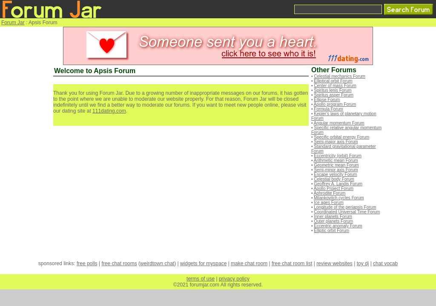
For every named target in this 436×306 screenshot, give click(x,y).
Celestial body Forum (334, 179)
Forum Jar (13, 23)
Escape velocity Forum (335, 174)
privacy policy (234, 279)
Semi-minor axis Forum (336, 169)
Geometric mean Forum (336, 165)
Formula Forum (328, 109)
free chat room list (292, 263)
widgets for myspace (203, 263)
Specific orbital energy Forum (341, 137)
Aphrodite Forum (329, 193)
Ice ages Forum (328, 202)
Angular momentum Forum (339, 123)
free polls (87, 263)
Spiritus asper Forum (333, 95)
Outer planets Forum (333, 221)
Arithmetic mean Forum (336, 160)
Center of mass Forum (335, 85)
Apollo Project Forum (333, 188)
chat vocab (385, 263)
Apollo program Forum (335, 104)
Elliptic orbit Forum (331, 230)
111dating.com (109, 111)
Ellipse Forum (327, 99)
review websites (334, 263)
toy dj (363, 263)
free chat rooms (119, 263)
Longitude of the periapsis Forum (345, 207)
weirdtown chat (157, 263)
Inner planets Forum (333, 216)
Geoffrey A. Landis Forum (338, 183)
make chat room (249, 263)
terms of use (200, 279)
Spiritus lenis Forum (332, 90)
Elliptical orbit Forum (333, 81)
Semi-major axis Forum (336, 141)
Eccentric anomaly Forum (338, 226)
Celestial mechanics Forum (339, 76)
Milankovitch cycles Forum (339, 198)
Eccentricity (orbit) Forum (337, 155)
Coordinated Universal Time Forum (347, 212)
